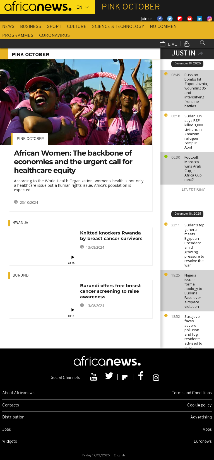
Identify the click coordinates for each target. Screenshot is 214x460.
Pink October (30, 139)
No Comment (164, 27)
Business (30, 27)
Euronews (203, 442)
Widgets (9, 442)
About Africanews (18, 393)
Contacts (10, 405)
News (8, 27)
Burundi (21, 275)
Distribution (13, 417)
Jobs (6, 430)
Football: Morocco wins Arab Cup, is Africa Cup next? (193, 168)
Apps (207, 430)
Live (168, 44)
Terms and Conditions (192, 393)
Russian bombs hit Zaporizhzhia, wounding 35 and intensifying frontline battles (196, 90)
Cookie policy (199, 405)
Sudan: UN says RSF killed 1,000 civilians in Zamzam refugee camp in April (193, 131)
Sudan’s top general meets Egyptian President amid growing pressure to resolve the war (194, 245)
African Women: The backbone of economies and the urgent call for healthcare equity (73, 162)
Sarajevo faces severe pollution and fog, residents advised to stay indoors (193, 334)
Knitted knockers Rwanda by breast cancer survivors (111, 235)
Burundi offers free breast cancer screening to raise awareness (110, 291)
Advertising (201, 417)
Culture (76, 27)
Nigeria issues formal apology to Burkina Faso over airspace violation (193, 291)
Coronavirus (54, 35)
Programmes (17, 35)
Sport (54, 27)
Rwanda (20, 223)
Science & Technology (118, 27)
